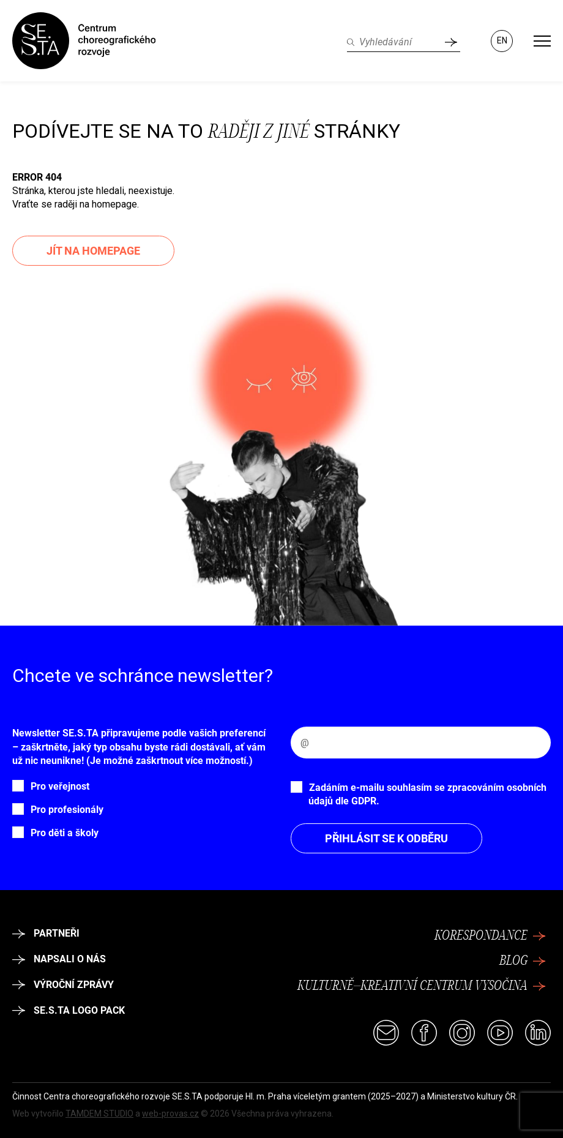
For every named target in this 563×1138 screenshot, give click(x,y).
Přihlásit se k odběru (386, 838)
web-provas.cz (170, 1113)
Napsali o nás (59, 959)
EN (502, 40)
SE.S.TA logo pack (68, 1010)
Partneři (46, 933)
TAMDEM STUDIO (99, 1113)
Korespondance (490, 936)
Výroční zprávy (63, 984)
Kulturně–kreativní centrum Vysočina (421, 986)
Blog (522, 961)
